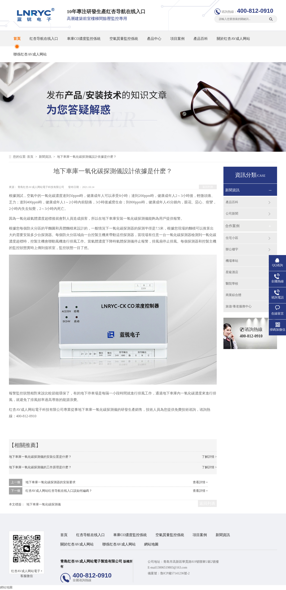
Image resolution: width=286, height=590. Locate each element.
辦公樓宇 (232, 249)
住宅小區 (232, 238)
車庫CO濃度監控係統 (84, 38)
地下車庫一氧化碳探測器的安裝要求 (50, 482)
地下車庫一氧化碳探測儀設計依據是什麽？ (86, 156)
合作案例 (232, 226)
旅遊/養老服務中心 (239, 306)
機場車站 (232, 260)
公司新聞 (232, 213)
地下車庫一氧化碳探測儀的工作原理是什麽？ (40, 467)
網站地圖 (151, 544)
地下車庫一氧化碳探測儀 (43, 504)
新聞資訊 (45, 156)
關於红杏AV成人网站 (233, 38)
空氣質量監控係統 (123, 38)
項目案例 (177, 38)
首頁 (17, 38)
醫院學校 (232, 283)
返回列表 (207, 186)
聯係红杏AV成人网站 (30, 54)
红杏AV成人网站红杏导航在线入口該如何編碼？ (58, 490)
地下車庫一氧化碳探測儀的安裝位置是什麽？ (40, 456)
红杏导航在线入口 (43, 38)
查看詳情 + (200, 482)
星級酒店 (232, 272)
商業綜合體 (233, 295)
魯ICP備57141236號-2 (174, 573)
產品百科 (200, 38)
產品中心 (154, 38)
